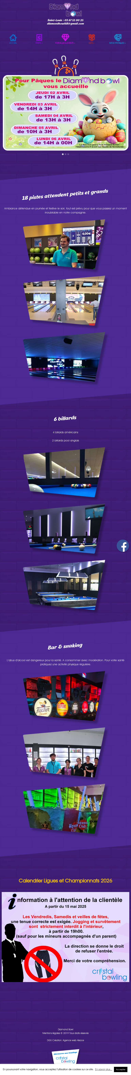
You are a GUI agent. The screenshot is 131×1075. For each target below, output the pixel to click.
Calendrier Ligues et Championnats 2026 (65, 881)
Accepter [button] (120, 1069)
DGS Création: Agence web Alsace (65, 1040)
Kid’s (92, 43)
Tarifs (39, 43)
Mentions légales (51, 1033)
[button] (62, 154)
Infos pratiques (117, 43)
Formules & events (65, 43)
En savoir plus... (103, 1069)
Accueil (13, 43)
